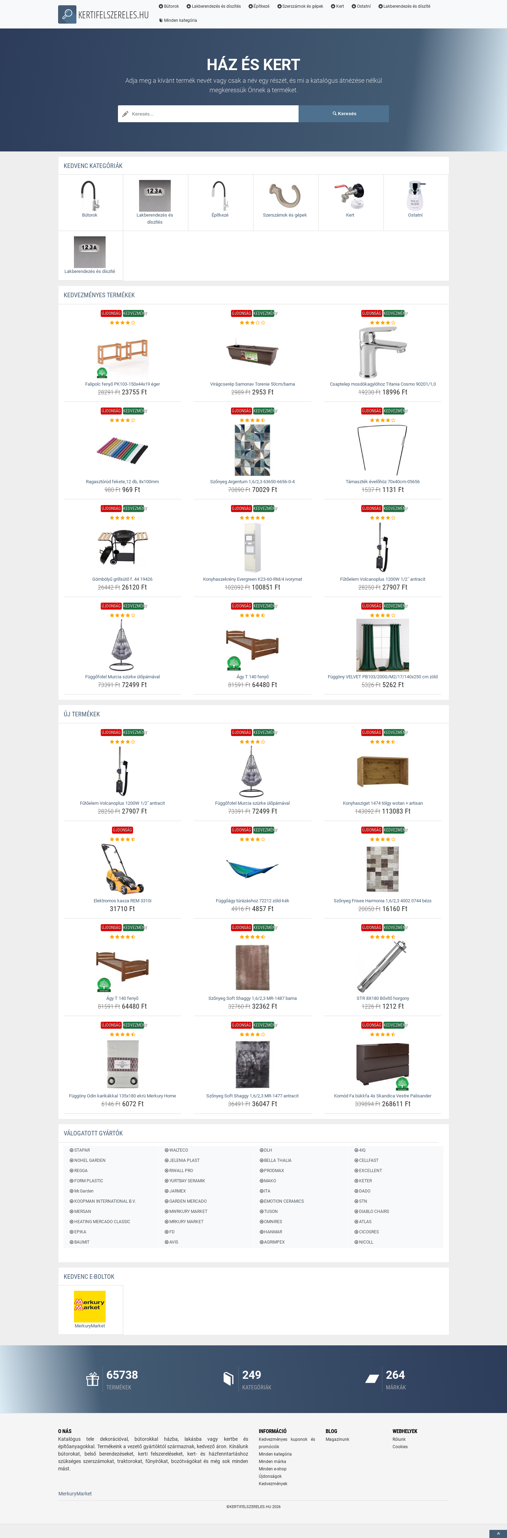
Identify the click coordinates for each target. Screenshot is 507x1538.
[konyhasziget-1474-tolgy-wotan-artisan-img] (383, 771)
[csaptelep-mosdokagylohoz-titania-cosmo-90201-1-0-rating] (383, 322)
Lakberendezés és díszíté (404, 6)
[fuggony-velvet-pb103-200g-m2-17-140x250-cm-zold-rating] (383, 615)
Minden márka (272, 1461)
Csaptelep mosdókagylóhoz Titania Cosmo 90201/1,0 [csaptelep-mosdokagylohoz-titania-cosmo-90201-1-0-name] (383, 384)
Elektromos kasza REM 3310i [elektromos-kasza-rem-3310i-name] (122, 900)
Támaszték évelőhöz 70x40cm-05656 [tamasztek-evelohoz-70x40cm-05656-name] (383, 481)
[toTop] (498, 1534)
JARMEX (175, 1191)
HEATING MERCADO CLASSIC (99, 1221)
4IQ (359, 1150)
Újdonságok (270, 1476)
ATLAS (362, 1221)
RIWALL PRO (178, 1170)
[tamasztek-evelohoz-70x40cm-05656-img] (383, 450)
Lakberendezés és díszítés (213, 6)
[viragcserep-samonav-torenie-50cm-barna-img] (252, 352)
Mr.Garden (81, 1191)
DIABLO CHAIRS (371, 1211)
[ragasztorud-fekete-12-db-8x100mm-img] (122, 450)
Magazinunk (337, 1439)
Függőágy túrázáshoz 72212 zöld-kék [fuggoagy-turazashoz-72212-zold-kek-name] (252, 900)
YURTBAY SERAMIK (184, 1180)
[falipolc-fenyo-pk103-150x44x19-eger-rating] (122, 322)
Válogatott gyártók (93, 1133)
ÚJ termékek (82, 714)
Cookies (400, 1446)
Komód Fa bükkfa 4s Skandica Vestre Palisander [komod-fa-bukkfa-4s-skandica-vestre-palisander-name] (382, 1095)
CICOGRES (366, 1231)
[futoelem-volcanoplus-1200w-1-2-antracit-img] (383, 547)
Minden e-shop (273, 1469)
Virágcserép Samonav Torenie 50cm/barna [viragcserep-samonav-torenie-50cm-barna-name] (252, 384)
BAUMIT (79, 1242)
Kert (337, 6)
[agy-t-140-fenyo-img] (252, 645)
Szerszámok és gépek (299, 6)
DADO (362, 1191)
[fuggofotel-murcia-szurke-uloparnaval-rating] (122, 615)
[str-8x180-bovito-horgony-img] (383, 966)
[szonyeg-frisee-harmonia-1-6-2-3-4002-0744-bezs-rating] (383, 839)
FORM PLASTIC (86, 1180)
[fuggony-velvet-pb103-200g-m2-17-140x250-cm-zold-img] (383, 645)
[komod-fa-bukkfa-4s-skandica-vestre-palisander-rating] (383, 1034)
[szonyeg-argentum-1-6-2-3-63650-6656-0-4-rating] (252, 420)
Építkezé (259, 6)
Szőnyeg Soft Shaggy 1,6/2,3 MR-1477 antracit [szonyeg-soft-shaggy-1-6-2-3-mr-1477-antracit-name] (252, 1095)
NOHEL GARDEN (87, 1160)
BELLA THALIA (275, 1160)
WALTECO (176, 1150)
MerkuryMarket (75, 1493)
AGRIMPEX (272, 1242)
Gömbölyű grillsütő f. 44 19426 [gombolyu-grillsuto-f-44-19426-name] (122, 579)
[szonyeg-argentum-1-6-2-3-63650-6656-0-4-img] (252, 450)
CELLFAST (366, 1160)
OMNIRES (270, 1221)
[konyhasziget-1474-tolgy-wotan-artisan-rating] (383, 742)
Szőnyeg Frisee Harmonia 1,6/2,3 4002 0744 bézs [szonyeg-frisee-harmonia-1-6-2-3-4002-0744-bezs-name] (383, 900)
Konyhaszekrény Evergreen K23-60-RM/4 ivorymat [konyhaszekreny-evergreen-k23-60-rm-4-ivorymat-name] (252, 579)
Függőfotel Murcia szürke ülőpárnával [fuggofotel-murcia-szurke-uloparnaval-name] (122, 676)
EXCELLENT (368, 1170)
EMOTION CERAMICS (281, 1201)
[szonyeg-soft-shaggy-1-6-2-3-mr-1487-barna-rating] (252, 937)
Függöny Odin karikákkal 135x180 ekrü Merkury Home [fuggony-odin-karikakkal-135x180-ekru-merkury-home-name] (122, 1095)
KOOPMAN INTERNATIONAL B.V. (102, 1201)
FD (169, 1231)
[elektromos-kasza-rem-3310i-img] (122, 869)
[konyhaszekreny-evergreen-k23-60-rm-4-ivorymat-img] (252, 547)
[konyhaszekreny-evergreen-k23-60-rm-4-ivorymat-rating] (252, 518)
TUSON (268, 1211)
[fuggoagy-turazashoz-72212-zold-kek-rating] (252, 839)
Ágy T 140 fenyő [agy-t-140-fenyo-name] (253, 676)
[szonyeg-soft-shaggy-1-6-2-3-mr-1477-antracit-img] (252, 1064)
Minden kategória (177, 20)
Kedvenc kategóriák (93, 165)
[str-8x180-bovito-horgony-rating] (383, 937)
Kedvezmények (273, 1483)
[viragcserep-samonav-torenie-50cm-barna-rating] (252, 322)
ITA (264, 1191)
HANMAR (270, 1231)
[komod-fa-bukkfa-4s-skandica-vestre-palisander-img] (383, 1064)
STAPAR (79, 1150)
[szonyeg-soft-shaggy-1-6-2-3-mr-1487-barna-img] (252, 966)
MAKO (267, 1180)
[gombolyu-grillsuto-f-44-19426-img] (122, 547)
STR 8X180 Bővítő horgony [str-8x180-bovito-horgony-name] (383, 998)
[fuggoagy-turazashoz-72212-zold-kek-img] (252, 869)
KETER (363, 1180)
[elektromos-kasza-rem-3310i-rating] (122, 839)
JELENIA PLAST (181, 1160)
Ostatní (361, 6)
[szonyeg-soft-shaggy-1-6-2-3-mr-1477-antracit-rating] (252, 1034)
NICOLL (363, 1242)
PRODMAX (271, 1170)
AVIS (171, 1242)
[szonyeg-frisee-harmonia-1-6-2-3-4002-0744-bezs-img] (383, 869)
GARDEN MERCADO (185, 1201)
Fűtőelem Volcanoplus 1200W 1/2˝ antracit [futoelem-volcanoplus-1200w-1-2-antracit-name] (382, 579)
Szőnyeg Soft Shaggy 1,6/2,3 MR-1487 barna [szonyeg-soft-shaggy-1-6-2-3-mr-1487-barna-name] (252, 998)
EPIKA (77, 1231)
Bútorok (168, 6)
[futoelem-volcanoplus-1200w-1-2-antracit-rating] (383, 518)
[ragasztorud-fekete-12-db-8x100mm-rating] (122, 420)
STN (360, 1201)
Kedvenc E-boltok (89, 1276)
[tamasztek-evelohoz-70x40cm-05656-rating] (383, 420)
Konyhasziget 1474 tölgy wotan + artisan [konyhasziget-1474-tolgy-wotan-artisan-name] (383, 803)
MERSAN (80, 1211)
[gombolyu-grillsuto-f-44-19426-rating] (122, 518)
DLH (265, 1150)
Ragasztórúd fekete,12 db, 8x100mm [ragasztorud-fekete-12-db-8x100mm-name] (122, 481)
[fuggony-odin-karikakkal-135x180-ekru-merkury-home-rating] (122, 1034)
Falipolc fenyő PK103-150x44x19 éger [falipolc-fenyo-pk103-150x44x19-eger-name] (122, 384)
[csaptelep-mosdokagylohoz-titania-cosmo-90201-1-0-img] (383, 352)
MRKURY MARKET (183, 1221)
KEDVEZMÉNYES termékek (99, 295)
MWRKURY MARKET (185, 1211)
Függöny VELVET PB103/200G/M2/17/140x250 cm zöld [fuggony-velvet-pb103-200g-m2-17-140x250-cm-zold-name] (383, 676)
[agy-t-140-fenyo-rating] (252, 615)
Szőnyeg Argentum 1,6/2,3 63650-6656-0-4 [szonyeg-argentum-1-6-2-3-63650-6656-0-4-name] (252, 481)
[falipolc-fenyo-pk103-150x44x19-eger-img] (122, 352)
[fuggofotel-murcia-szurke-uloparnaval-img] (122, 645)
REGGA (78, 1170)
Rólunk (399, 1439)
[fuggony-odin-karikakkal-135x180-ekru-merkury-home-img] (122, 1064)
